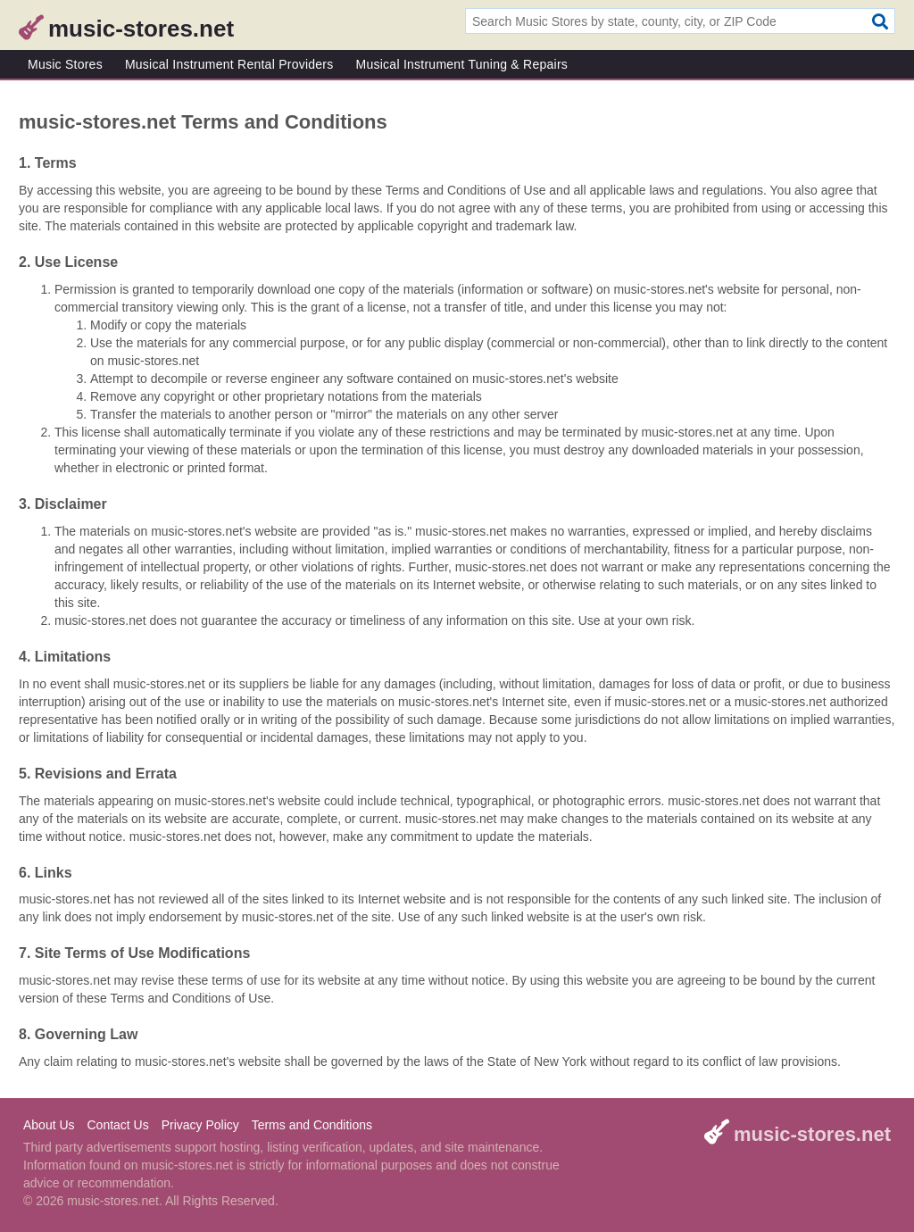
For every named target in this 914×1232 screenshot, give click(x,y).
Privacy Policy (200, 1125)
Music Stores (65, 64)
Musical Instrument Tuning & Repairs (462, 64)
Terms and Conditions (312, 1125)
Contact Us (117, 1125)
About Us (49, 1125)
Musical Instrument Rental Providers (229, 64)
